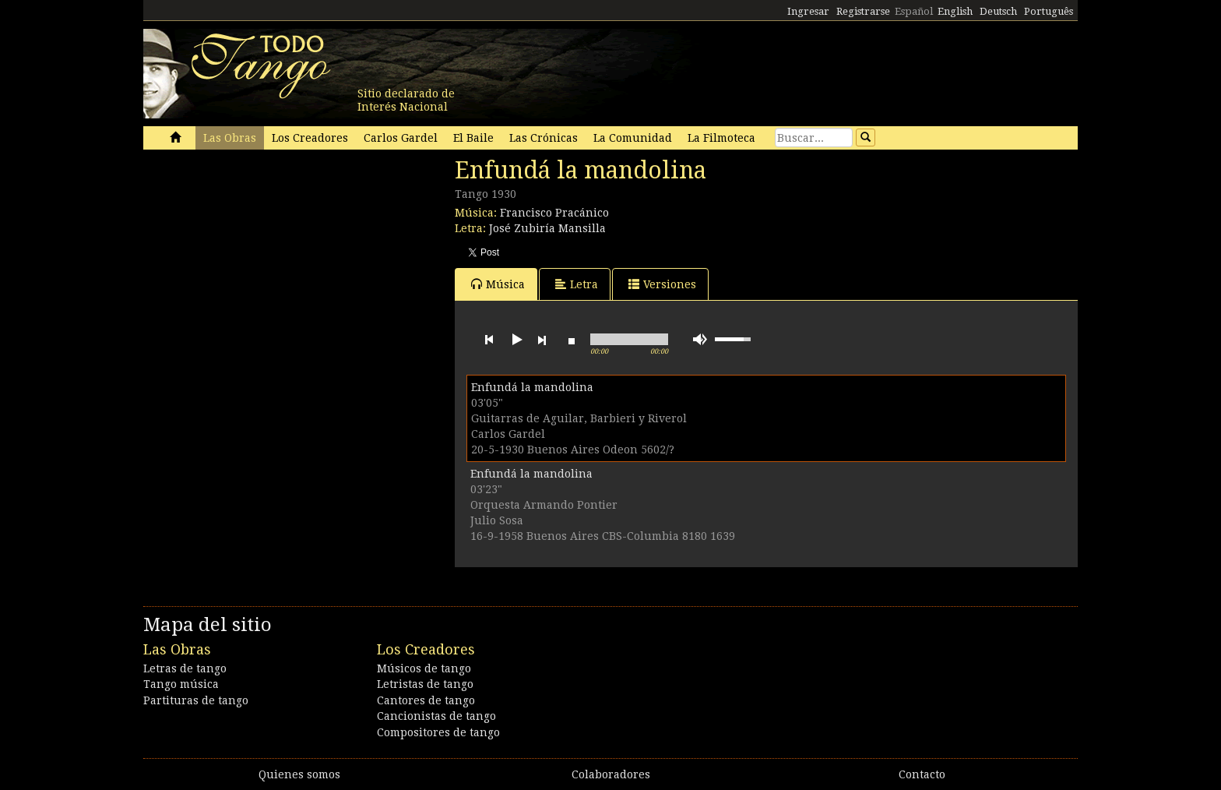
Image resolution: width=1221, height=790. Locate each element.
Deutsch (998, 11)
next (542, 340)
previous (489, 340)
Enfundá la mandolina (532, 387)
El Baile (473, 138)
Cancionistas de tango (436, 716)
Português (1048, 11)
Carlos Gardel (401, 138)
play (515, 339)
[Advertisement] (260, 263)
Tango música (181, 684)
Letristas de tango (425, 684)
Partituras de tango (195, 700)
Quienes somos (299, 774)
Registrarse (863, 11)
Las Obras (229, 138)
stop (571, 340)
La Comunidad (632, 138)
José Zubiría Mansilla (547, 228)
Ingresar (808, 11)
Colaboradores (611, 774)
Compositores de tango (438, 732)
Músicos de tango (424, 668)
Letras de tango (185, 668)
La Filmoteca (721, 138)
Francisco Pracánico (554, 212)
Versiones (662, 284)
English (955, 11)
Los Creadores (310, 138)
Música (498, 284)
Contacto (922, 774)
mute (700, 339)
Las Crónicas (543, 138)
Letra (576, 284)
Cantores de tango (426, 700)
